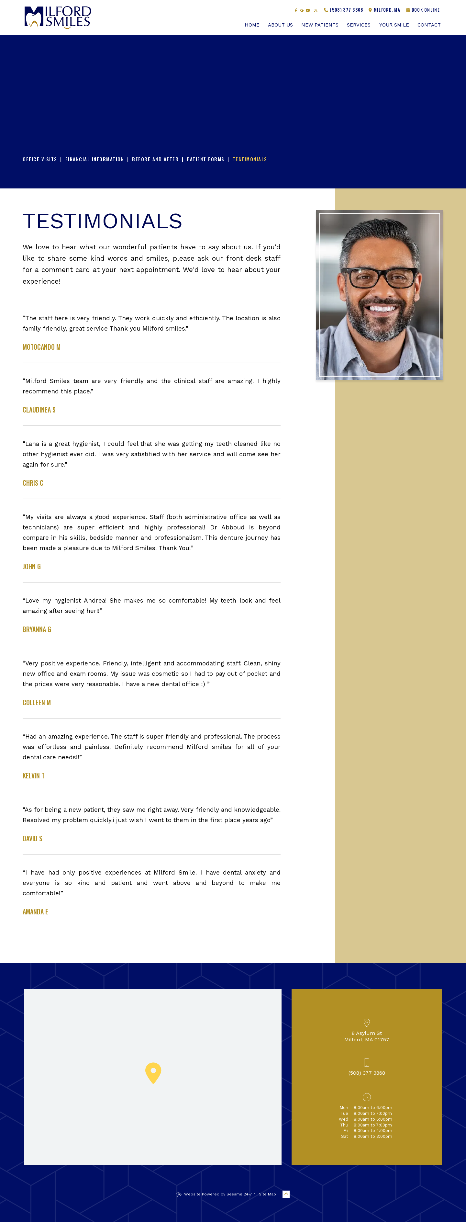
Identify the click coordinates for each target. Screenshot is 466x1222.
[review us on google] (302, 10)
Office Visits (40, 159)
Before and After (155, 159)
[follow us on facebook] (296, 10)
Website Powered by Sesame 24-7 (215, 1194)
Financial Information (94, 159)
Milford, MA (384, 9)
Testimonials (250, 159)
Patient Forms (206, 159)
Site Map (267, 1194)
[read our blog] (316, 10)
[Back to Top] (286, 1194)
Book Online (423, 9)
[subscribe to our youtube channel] (307, 10)
